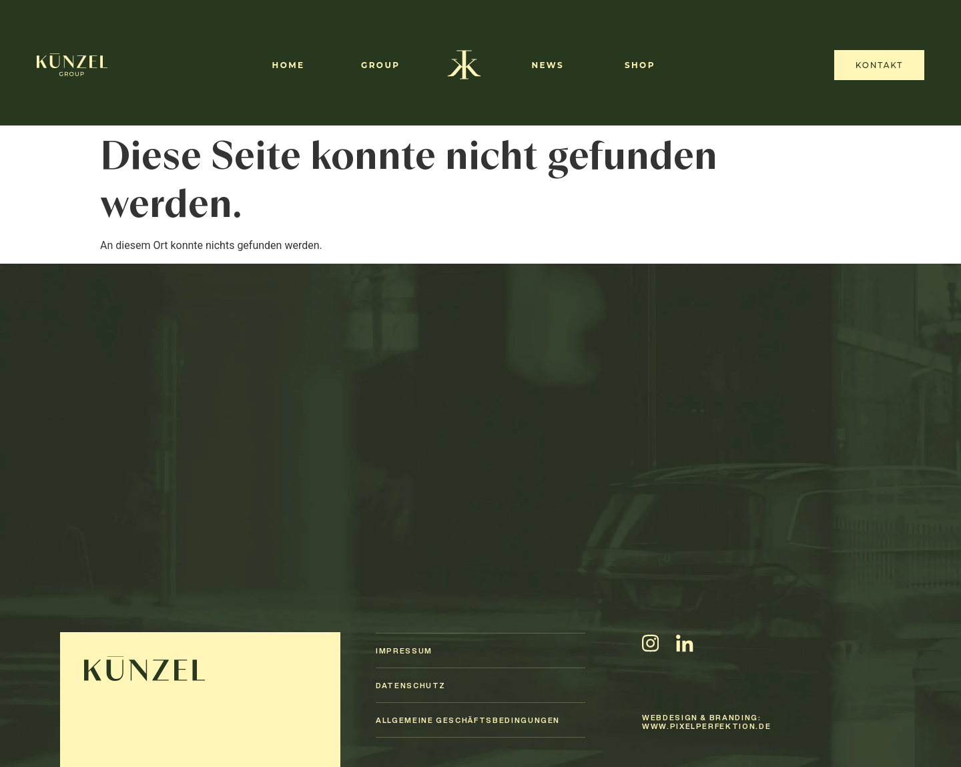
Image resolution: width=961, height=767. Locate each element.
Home (288, 65)
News (547, 65)
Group (380, 65)
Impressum (404, 650)
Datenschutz (411, 685)
